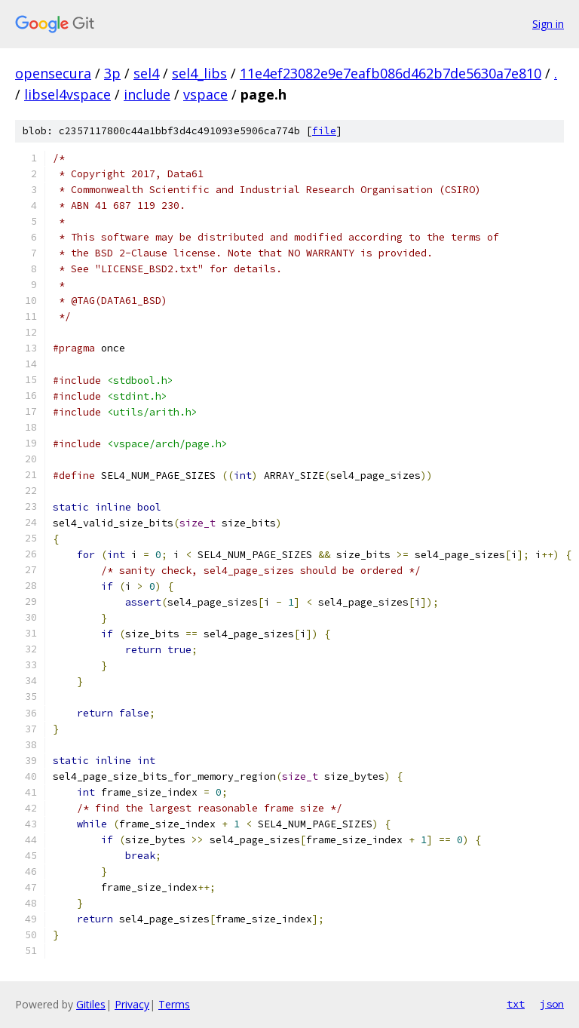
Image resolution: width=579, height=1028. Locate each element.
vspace (205, 94)
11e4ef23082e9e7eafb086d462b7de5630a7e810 (390, 73)
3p (112, 73)
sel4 (146, 73)
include (147, 94)
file (324, 130)
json (552, 1004)
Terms (174, 1004)
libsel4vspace (67, 94)
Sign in (548, 24)
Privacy (132, 1004)
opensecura (53, 73)
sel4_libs (199, 73)
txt (516, 1004)
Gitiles (91, 1004)
